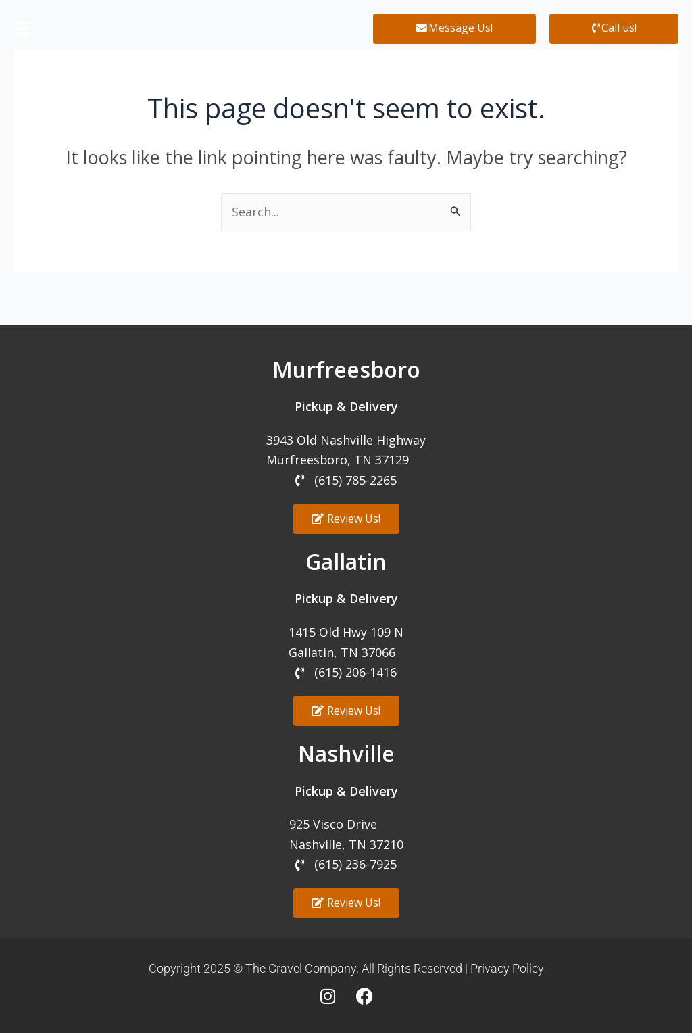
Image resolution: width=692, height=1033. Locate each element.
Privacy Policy (507, 968)
